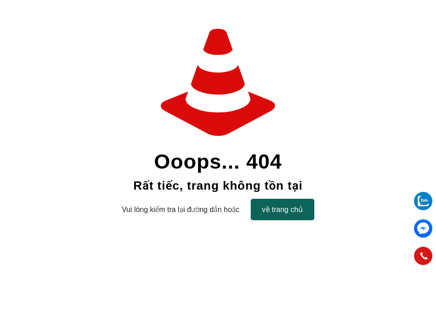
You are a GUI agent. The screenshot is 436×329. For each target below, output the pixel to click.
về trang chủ (282, 209)
